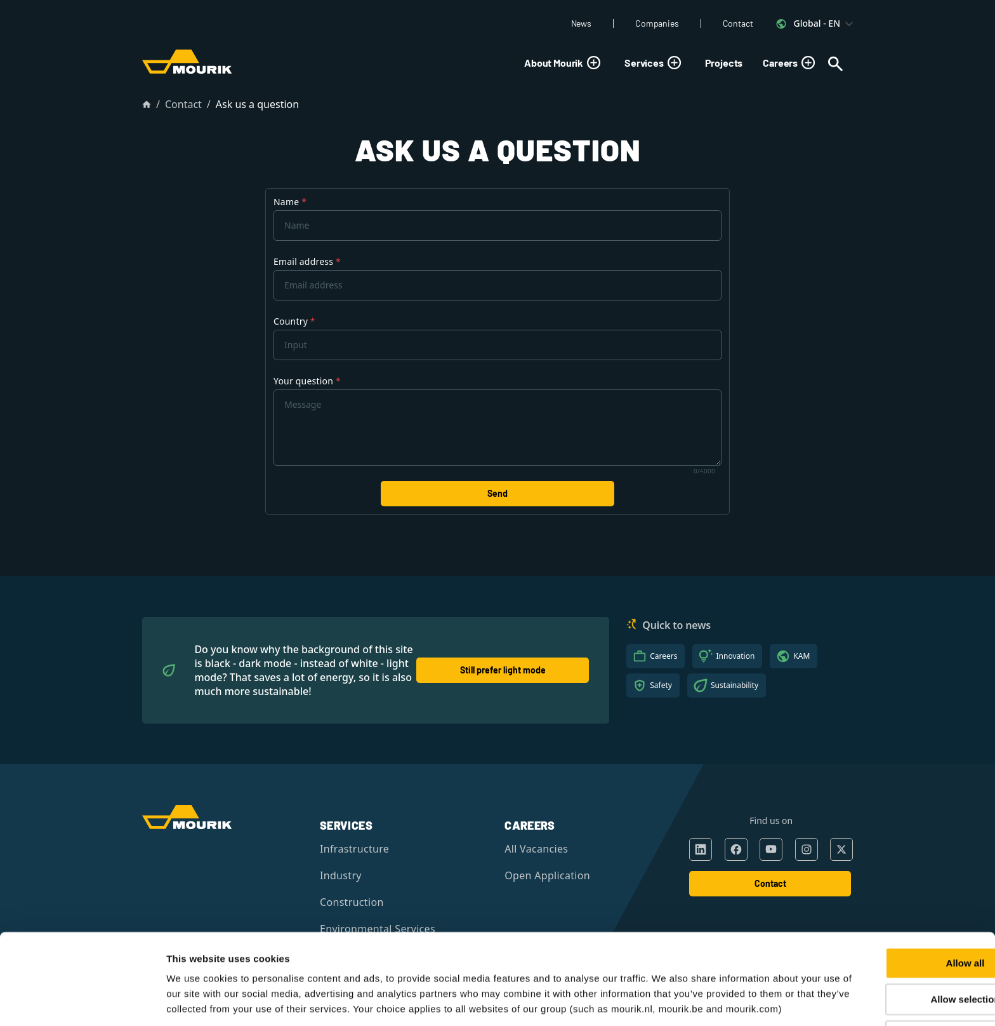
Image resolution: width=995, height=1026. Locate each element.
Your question (307, 380)
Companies (657, 23)
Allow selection (888, 935)
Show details (667, 1001)
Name (289, 201)
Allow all (889, 898)
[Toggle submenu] (593, 63)
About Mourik (564, 63)
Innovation (735, 656)
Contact (738, 23)
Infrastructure (354, 849)
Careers (791, 63)
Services (654, 63)
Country (294, 321)
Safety (661, 685)
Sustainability (734, 685)
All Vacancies (536, 849)
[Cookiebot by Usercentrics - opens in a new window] (82, 1001)
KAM (801, 656)
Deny (889, 971)
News (581, 23)
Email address (307, 261)
